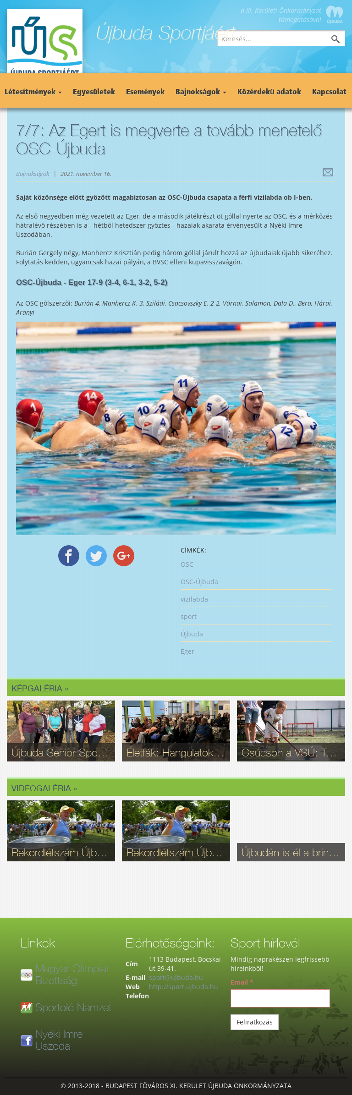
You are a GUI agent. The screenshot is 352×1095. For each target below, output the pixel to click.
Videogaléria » (44, 788)
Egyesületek (94, 92)
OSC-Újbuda (199, 581)
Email (242, 982)
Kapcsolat (329, 92)
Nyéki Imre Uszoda (58, 1039)
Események (145, 92)
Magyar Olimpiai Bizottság (71, 974)
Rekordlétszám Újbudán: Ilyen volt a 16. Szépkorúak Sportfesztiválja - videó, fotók (60, 852)
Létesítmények (33, 92)
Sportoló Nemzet (73, 1007)
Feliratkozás (254, 1022)
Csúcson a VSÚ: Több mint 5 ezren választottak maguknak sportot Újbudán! (291, 752)
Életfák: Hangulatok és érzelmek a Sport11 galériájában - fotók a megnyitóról (176, 752)
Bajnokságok (201, 92)
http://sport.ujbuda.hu (183, 986)
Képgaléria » (39, 688)
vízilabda (194, 599)
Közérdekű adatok (269, 92)
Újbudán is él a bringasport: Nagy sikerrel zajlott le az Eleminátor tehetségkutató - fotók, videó (291, 852)
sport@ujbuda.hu (176, 977)
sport (189, 616)
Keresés (342, 40)
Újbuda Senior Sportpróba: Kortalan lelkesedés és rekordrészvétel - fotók (60, 752)
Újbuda (192, 634)
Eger (187, 651)
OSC (187, 564)
